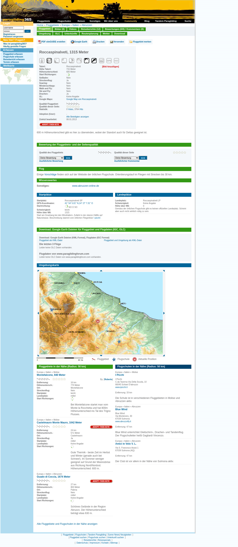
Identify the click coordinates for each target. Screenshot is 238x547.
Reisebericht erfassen (14, 59)
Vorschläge (50, 174)
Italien (75, 25)
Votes (70, 109)
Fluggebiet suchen (78, 537)
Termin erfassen (11, 62)
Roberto (108, 379)
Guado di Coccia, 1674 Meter (53, 476)
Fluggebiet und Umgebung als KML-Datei (123, 240)
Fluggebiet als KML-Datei (50, 240)
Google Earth (80, 42)
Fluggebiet (44, 28)
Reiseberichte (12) (91, 29)
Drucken (100, 42)
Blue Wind (121, 409)
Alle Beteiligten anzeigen (77, 117)
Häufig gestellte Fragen (14, 46)
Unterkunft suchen (115, 537)
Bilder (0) (60, 29)
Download (119, 33)
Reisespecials (104, 540)
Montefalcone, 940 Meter (51, 375)
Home (40, 25)
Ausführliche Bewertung (51, 161)
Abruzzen (87, 25)
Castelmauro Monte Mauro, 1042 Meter (59, 422)
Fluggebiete (52, 25)
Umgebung (45, 33)
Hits (81, 109)
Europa (66, 25)
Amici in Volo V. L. (125, 443)
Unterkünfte (71, 33)
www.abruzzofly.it (123, 421)
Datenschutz (82, 543)
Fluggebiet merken (142, 42)
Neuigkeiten (125, 535)
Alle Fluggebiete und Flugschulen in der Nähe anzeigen (67, 523)
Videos (72, 29)
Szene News (113, 535)
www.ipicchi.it (121, 387)
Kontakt (105, 543)
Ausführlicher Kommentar (127, 161)
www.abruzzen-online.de (85, 185)
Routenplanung (90, 33)
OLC (57, 33)
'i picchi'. (97, 218)
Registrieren (9, 34)
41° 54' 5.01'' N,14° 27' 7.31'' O (79, 203)
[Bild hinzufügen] (110, 67)
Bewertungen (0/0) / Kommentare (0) (124, 29)
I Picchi (119, 375)
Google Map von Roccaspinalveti (81, 99)
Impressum (95, 543)
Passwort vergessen (13, 36)
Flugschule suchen (96, 537)
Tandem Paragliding (97, 535)
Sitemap (114, 543)
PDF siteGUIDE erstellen (53, 42)
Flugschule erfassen (13, 57)
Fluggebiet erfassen (13, 54)
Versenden (118, 42)
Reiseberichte (90, 540)
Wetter (106, 33)
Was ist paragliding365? (15, 44)
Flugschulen (80, 535)
